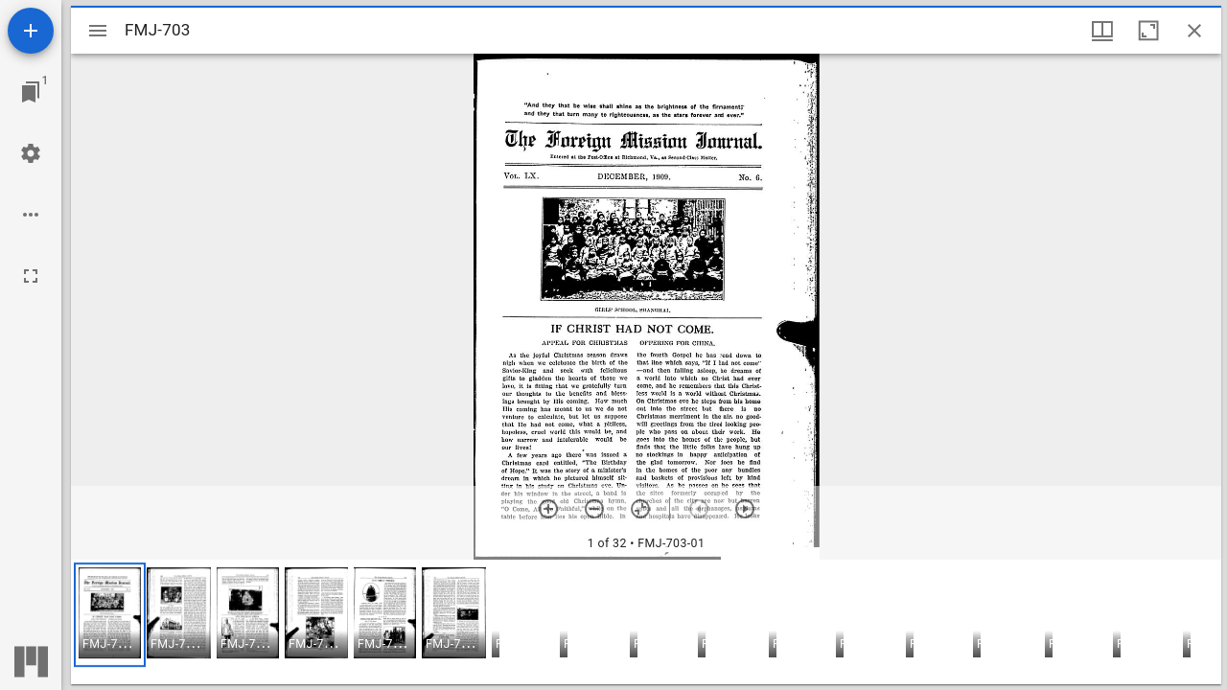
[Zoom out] (594, 509)
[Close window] (1194, 31)
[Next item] (745, 509)
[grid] (646, 622)
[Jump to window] (31, 92)
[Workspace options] (31, 215)
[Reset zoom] (640, 509)
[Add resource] (31, 31)
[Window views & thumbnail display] (1102, 31)
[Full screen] (31, 276)
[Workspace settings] (31, 153)
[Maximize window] (1148, 31)
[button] (110, 614)
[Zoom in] (548, 509)
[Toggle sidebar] (98, 31)
